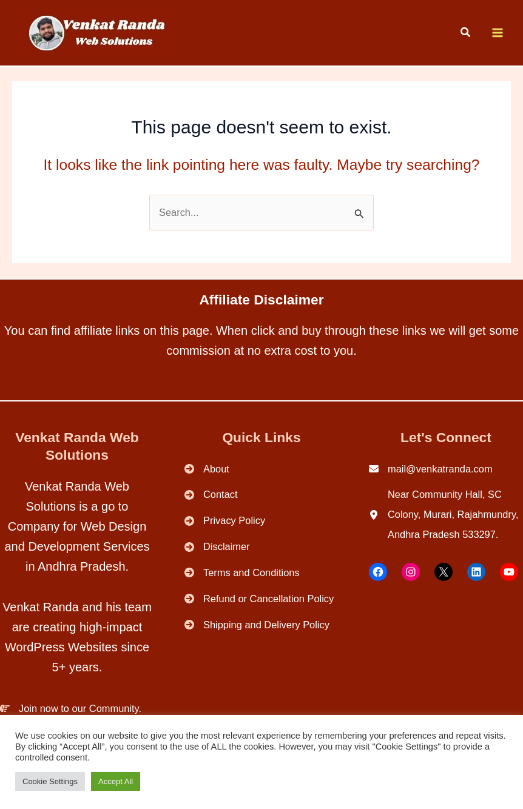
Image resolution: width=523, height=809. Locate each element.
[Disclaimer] (217, 547)
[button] (466, 34)
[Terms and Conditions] (242, 573)
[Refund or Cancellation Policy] (259, 599)
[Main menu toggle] (497, 33)
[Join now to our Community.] (70, 709)
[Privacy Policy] (224, 521)
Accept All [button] (115, 781)
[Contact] (211, 495)
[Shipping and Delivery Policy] (256, 625)
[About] (206, 469)
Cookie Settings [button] (50, 781)
